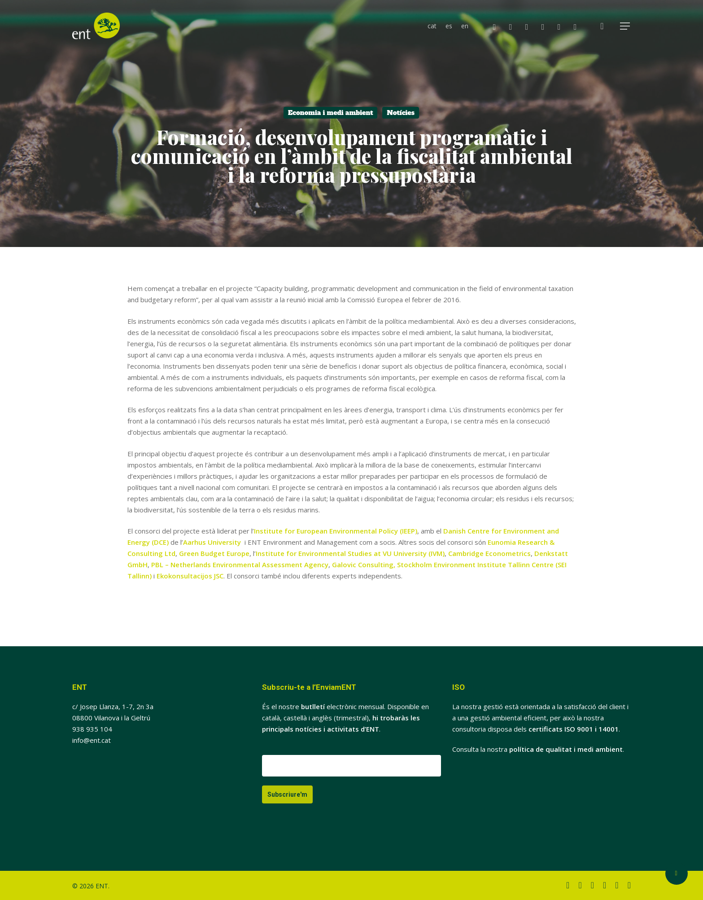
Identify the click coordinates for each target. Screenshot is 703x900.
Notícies (401, 112)
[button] (625, 26)
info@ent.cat (91, 740)
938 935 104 (92, 728)
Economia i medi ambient (330, 112)
